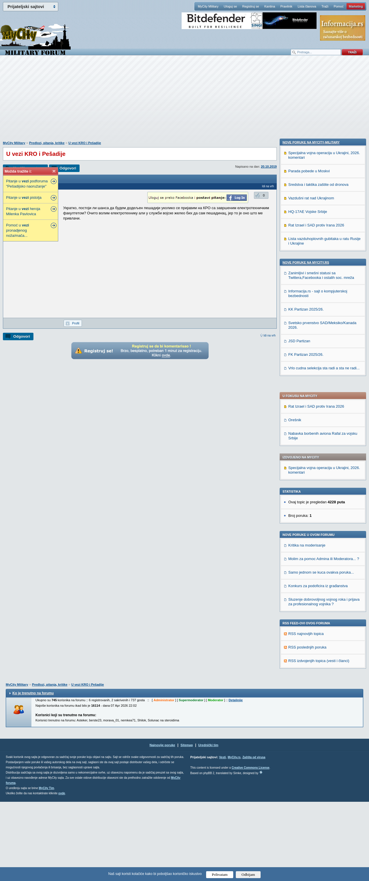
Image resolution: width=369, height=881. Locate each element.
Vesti (222, 836)
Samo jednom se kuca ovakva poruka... (321, 406)
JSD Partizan (299, 713)
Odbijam (248, 874)
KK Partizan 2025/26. (306, 681)
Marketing (356, 6)
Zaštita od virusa (253, 836)
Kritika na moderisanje (306, 379)
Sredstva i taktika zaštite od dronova (318, 556)
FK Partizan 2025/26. (305, 726)
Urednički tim (208, 824)
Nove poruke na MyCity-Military (311, 514)
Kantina (269, 6)
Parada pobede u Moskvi (309, 543)
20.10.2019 (269, 166)
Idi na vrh (269, 335)
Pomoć (338, 6)
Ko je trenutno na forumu (33, 772)
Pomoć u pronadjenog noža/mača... (17, 230)
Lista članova (307, 6)
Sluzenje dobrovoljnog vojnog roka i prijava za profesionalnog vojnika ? (323, 436)
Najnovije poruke (162, 824)
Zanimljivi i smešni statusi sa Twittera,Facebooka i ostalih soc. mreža (321, 647)
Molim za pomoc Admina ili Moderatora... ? (323, 393)
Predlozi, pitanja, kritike (47, 143)
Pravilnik (286, 6)
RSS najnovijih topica (306, 468)
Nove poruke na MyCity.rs (306, 634)
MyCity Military (208, 6)
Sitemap (186, 824)
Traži (324, 6)
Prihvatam (220, 874)
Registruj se (250, 6)
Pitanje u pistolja (24, 197)
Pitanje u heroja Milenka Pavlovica (23, 211)
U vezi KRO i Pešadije (84, 143)
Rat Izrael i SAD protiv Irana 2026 (316, 241)
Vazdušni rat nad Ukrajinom (311, 570)
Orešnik (294, 254)
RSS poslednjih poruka (307, 481)
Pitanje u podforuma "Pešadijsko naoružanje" (27, 183)
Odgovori (67, 168)
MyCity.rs (234, 836)
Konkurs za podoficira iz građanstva (318, 420)
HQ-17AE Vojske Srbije (307, 583)
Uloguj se (230, 6)
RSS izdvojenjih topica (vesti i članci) (318, 495)
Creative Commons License (250, 846)
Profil (75, 323)
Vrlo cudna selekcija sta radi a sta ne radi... (323, 740)
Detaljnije (236, 779)
